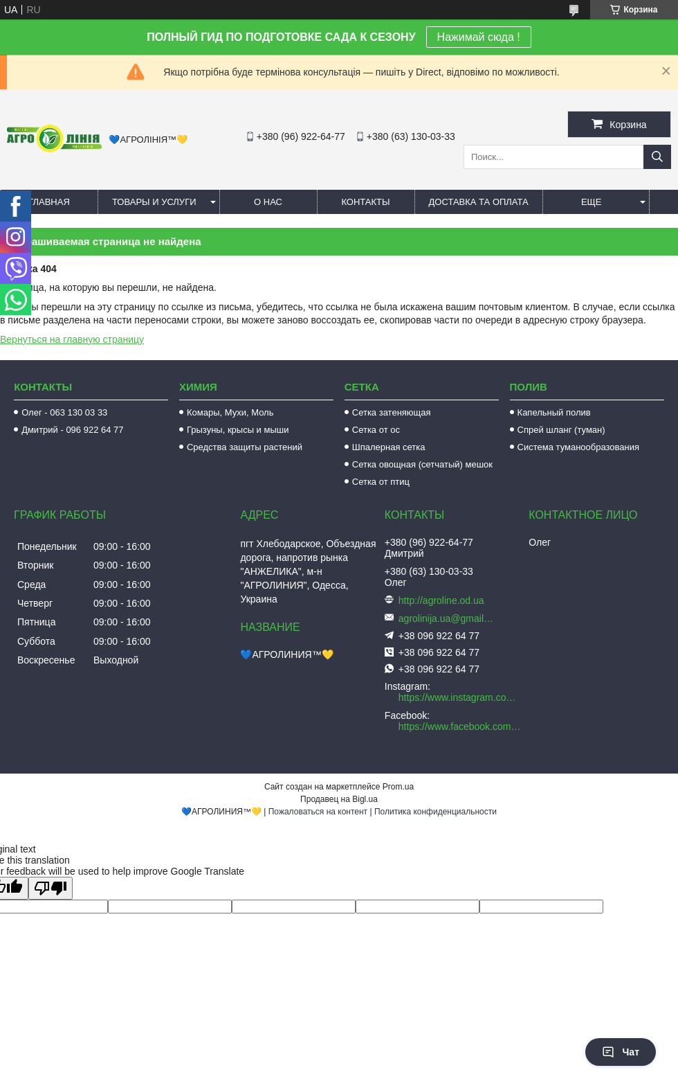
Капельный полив (554, 412)
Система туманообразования (578, 447)
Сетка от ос (376, 430)
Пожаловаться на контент (317, 812)
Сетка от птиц (381, 481)
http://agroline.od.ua (441, 600)
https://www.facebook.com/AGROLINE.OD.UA (460, 726)
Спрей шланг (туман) (561, 430)
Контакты (365, 202)
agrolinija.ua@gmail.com (446, 618)
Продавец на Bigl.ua (339, 799)
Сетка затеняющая (391, 412)
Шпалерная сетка (388, 447)
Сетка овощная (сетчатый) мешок (422, 464)
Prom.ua (398, 787)
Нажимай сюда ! (478, 37)
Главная (49, 202)
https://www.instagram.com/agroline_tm (460, 697)
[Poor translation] (50, 888)
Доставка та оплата (479, 202)
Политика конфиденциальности (435, 812)
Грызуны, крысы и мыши (238, 430)
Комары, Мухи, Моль (230, 412)
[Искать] (657, 157)
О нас (268, 202)
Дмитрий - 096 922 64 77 (72, 430)
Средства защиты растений (244, 447)
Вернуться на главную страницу (72, 339)
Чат (620, 1052)
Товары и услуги (154, 202)
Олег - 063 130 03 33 (64, 412)
